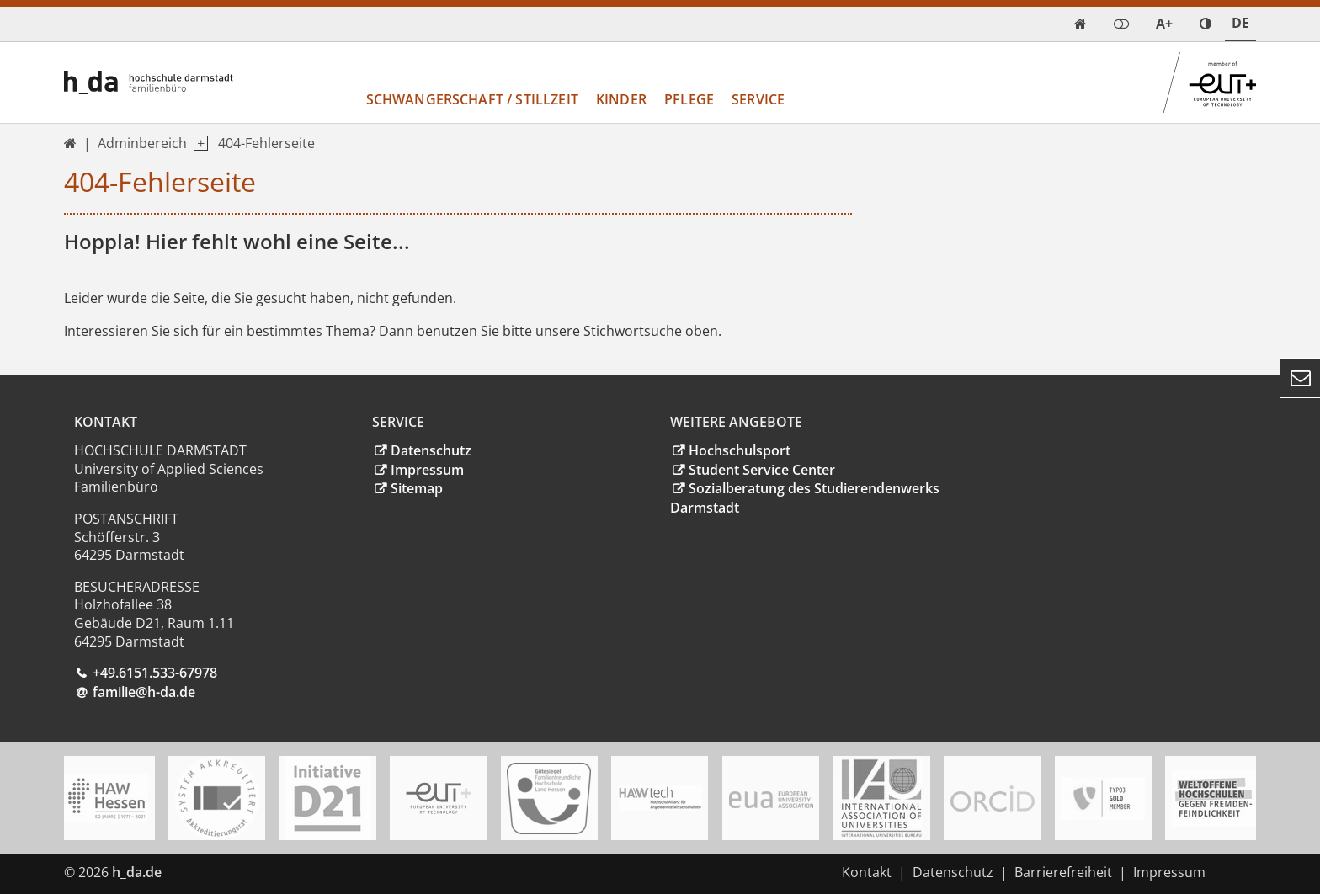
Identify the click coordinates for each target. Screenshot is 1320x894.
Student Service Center (762, 469)
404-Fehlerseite (266, 143)
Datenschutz (431, 450)
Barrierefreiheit (1063, 872)
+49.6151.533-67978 (155, 672)
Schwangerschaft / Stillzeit (472, 99)
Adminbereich (142, 143)
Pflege (689, 99)
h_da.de (137, 872)
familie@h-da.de (144, 692)
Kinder (621, 99)
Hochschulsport (739, 450)
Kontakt (867, 872)
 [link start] (1080, 23)
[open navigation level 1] (197, 143)
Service (758, 99)
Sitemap (417, 488)
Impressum (427, 469)
